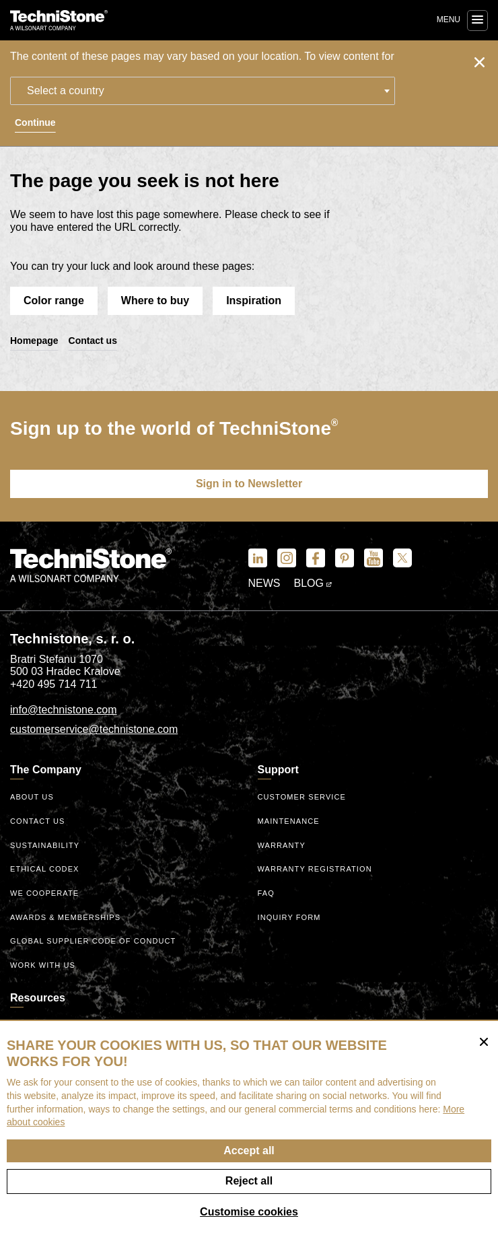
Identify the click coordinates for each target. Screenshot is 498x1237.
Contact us (93, 340)
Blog (313, 583)
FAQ (266, 893)
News (264, 583)
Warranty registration (315, 869)
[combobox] (202, 90)
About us (32, 797)
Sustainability (44, 845)
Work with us (42, 965)
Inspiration (253, 300)
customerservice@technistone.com (94, 729)
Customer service (302, 797)
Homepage (34, 340)
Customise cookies (249, 1211)
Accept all (249, 1150)
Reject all (249, 1181)
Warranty (282, 845)
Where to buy (155, 300)
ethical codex (44, 869)
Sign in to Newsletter (249, 483)
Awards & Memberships (65, 917)
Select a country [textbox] (65, 90)
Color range (54, 300)
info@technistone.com (63, 709)
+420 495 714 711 (53, 684)
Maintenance (289, 821)
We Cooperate (44, 893)
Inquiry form (289, 917)
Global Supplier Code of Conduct (93, 941)
